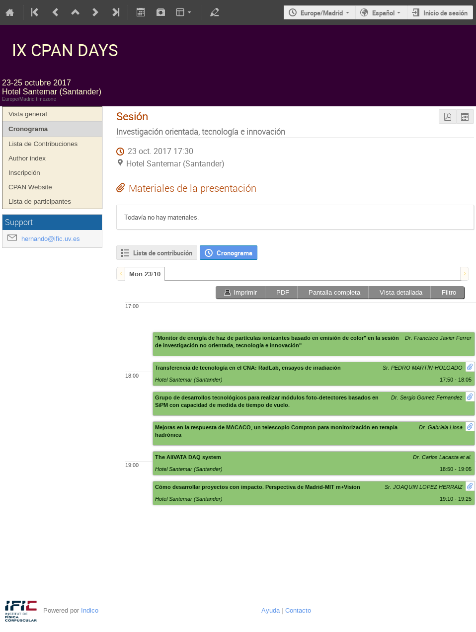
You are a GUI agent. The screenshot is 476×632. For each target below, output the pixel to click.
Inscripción (24, 172)
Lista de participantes (39, 201)
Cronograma (28, 129)
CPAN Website (30, 187)
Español (383, 12)
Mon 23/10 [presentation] (144, 274)
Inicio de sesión (445, 12)
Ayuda (270, 610)
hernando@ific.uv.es (50, 239)
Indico (89, 610)
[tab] (145, 274)
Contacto (298, 610)
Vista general (27, 114)
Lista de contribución (162, 252)
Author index (27, 158)
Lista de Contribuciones (43, 144)
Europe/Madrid (322, 12)
